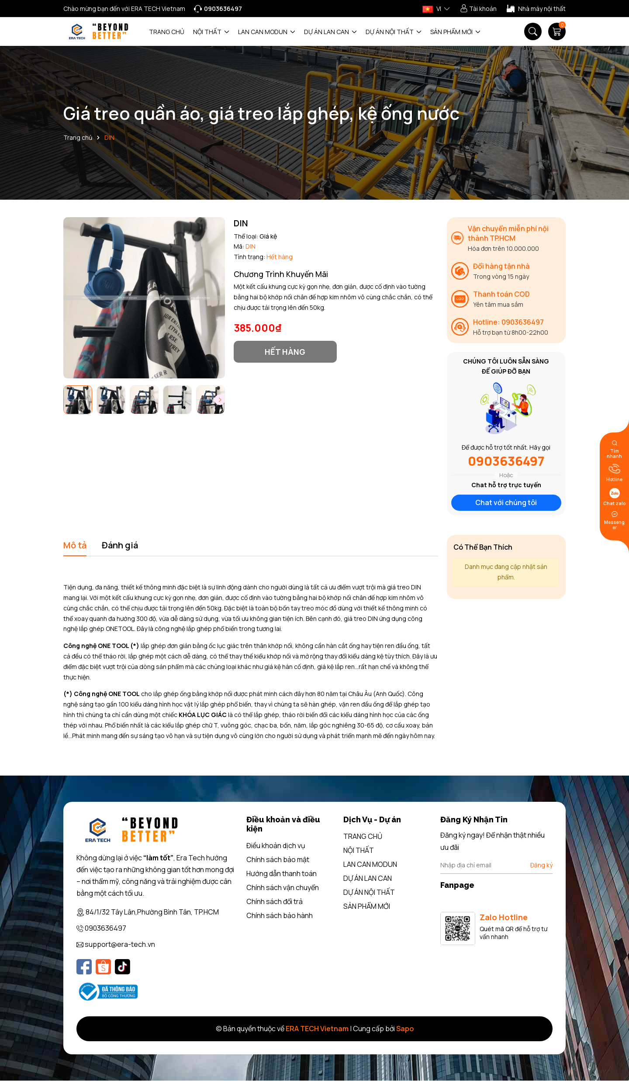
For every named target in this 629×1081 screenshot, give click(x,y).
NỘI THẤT (211, 32)
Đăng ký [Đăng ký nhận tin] (541, 865)
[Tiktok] (122, 966)
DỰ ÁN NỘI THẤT (394, 32)
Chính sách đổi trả (274, 901)
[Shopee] (103, 966)
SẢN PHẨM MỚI (455, 32)
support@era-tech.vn (120, 944)
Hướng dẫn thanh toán (281, 873)
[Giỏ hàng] (557, 31)
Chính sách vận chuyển (282, 887)
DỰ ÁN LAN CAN (330, 32)
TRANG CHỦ (166, 32)
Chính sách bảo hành (279, 915)
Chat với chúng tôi (506, 502)
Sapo (405, 1028)
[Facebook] (84, 966)
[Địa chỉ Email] (496, 865)
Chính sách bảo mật (277, 859)
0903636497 (506, 461)
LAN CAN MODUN (266, 32)
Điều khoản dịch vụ (275, 845)
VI (431, 8)
